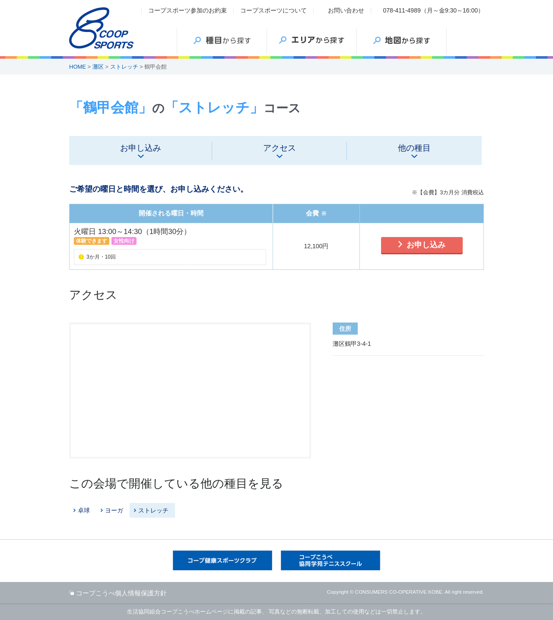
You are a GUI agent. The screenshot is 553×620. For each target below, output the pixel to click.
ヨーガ (114, 510)
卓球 (84, 510)
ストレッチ (124, 66)
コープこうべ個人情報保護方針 (121, 593)
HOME (77, 66)
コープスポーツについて (273, 10)
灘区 (98, 66)
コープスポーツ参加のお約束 (187, 10)
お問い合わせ (346, 10)
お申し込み (426, 244)
